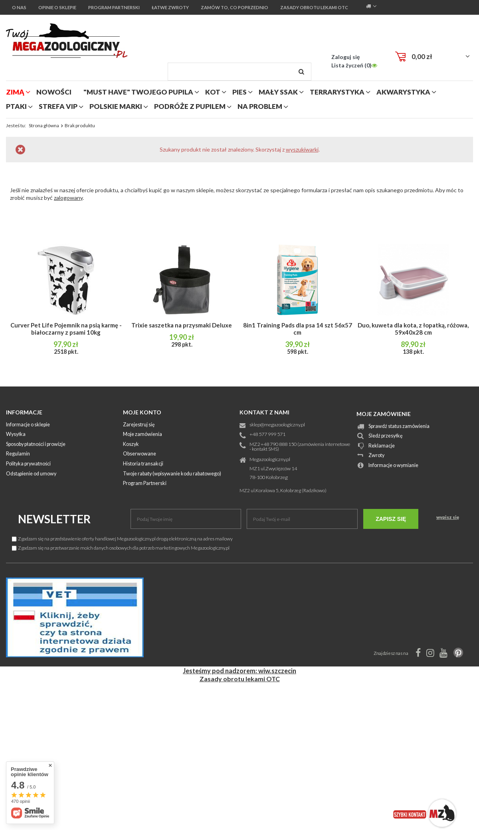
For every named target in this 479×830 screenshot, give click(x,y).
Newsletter (54, 519)
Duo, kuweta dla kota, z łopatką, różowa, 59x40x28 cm (413, 328)
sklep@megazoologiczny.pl (277, 425)
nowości (53, 92)
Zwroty (376, 455)
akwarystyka (403, 92)
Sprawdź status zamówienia (399, 426)
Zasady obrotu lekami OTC (240, 678)
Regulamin (18, 454)
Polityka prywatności (28, 464)
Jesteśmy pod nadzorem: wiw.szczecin (239, 670)
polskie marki (115, 106)
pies (239, 92)
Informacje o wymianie (393, 465)
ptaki (16, 106)
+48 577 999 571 (267, 434)
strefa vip (58, 106)
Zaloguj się (345, 56)
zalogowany (68, 197)
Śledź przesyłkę (385, 436)
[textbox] (239, 72)
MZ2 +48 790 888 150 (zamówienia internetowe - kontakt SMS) (299, 447)
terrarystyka (337, 92)
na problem (260, 106)
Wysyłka (16, 434)
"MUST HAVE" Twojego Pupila (138, 92)
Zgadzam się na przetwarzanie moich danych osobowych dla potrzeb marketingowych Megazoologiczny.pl (121, 548)
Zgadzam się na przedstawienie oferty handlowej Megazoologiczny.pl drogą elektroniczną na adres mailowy (122, 539)
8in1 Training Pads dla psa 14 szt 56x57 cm (297, 328)
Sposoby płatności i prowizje (35, 444)
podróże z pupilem (190, 106)
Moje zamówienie (383, 413)
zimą (15, 92)
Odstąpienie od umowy (31, 474)
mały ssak (278, 92)
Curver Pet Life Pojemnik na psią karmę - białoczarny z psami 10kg (66, 328)
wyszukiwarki (302, 149)
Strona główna (44, 125)
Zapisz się (391, 519)
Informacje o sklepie (28, 425)
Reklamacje (381, 446)
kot (212, 92)
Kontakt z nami (264, 412)
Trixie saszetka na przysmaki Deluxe (181, 325)
